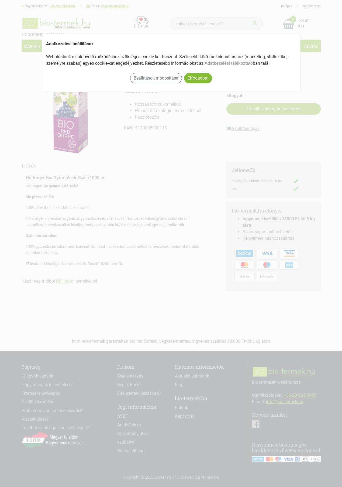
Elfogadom (198, 78)
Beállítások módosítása (156, 78)
